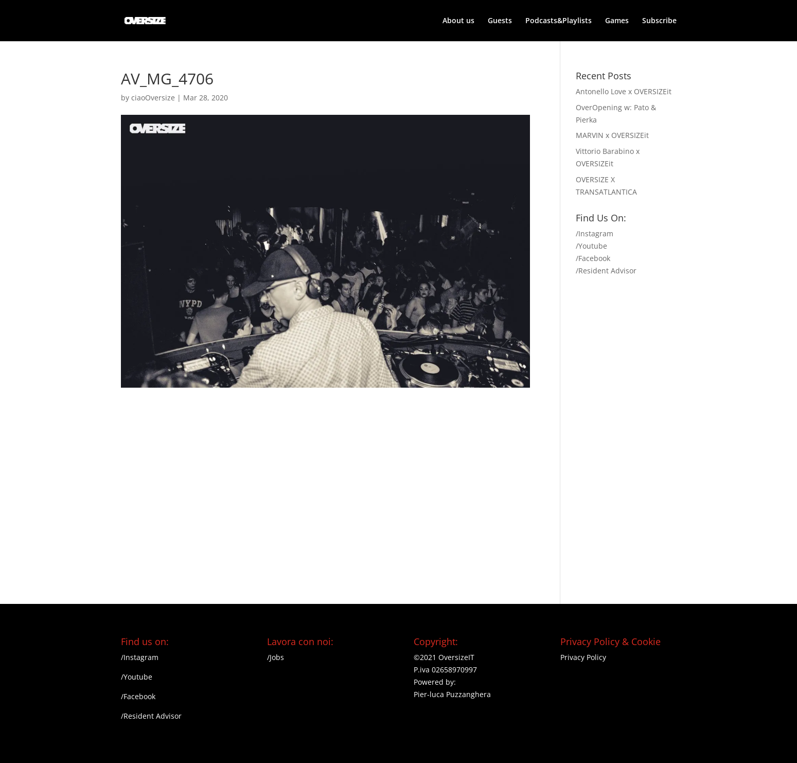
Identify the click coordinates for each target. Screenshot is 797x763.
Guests (500, 21)
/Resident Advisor (606, 270)
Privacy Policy (583, 657)
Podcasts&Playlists (558, 21)
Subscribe (659, 21)
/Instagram (594, 233)
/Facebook (593, 258)
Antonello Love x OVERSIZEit (623, 91)
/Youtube (591, 246)
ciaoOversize (153, 97)
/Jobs (275, 657)
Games (617, 21)
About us (458, 21)
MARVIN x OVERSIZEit (612, 135)
